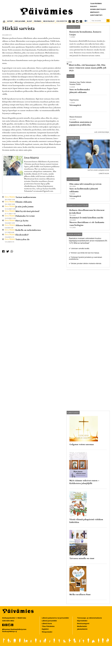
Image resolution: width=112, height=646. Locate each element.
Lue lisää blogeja (101, 132)
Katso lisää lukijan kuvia (98, 170)
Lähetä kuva (104, 173)
